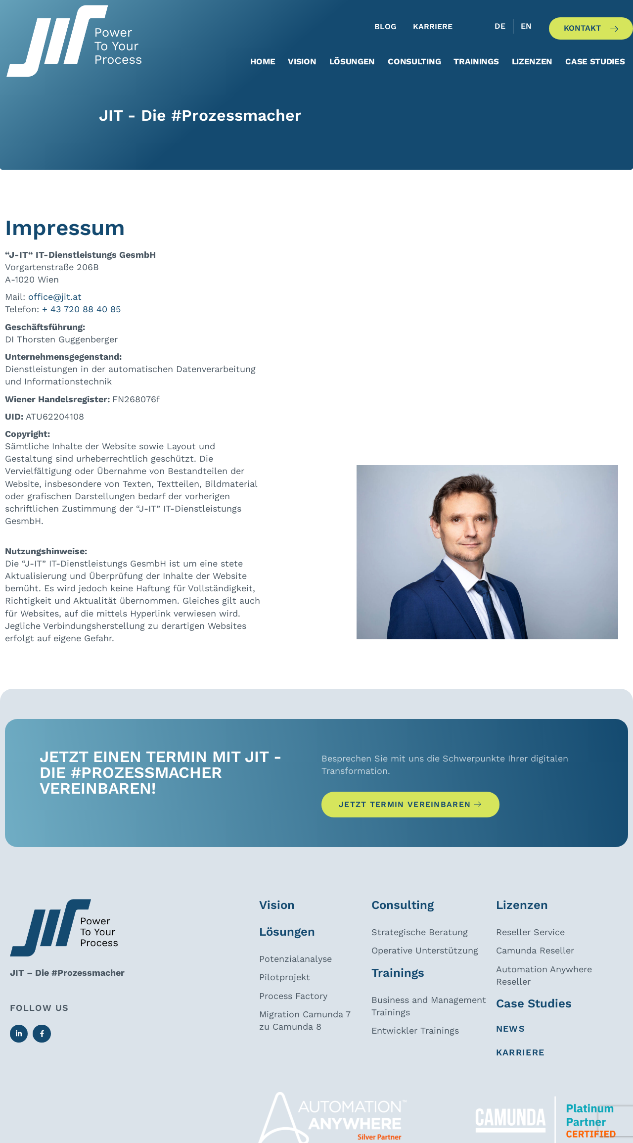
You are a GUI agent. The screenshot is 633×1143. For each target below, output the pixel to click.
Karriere (520, 1063)
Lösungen (352, 61)
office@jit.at (55, 305)
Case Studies (595, 61)
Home (262, 61)
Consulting (414, 61)
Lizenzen (532, 61)
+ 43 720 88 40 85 (81, 317)
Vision (302, 61)
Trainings (475, 61)
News (510, 1039)
